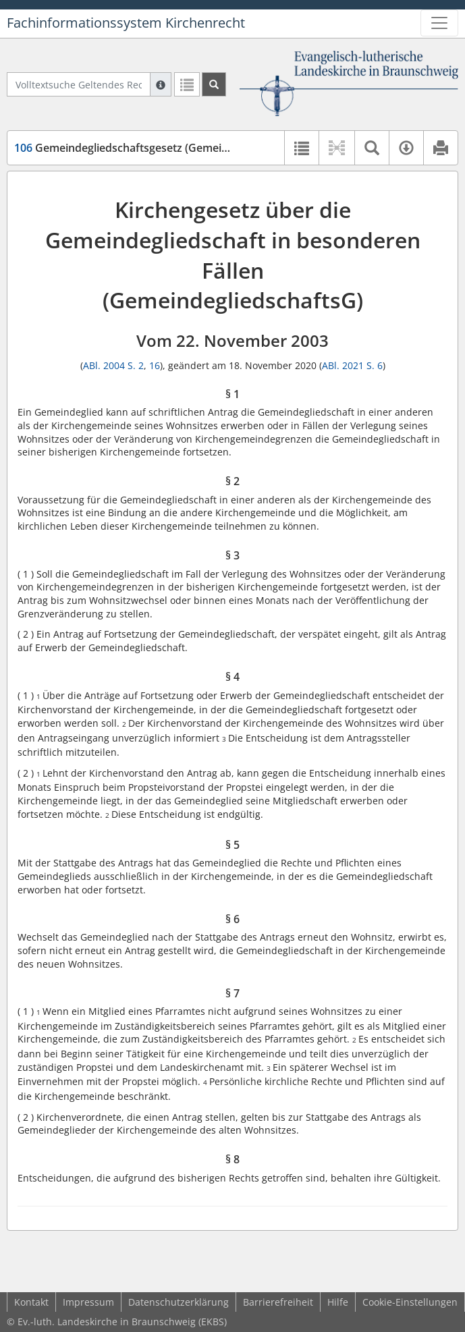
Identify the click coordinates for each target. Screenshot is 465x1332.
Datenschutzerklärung (178, 1302)
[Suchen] (214, 84)
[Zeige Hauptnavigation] (439, 22)
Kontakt (31, 1302)
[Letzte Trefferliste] (187, 84)
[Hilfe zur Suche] (160, 84)
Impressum (88, 1302)
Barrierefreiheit (278, 1302)
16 (154, 365)
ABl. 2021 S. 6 (352, 365)
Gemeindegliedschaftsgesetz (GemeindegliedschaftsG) (164, 147)
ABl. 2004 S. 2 (113, 365)
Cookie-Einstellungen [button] (410, 1302)
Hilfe (337, 1302)
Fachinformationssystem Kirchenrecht (126, 22)
